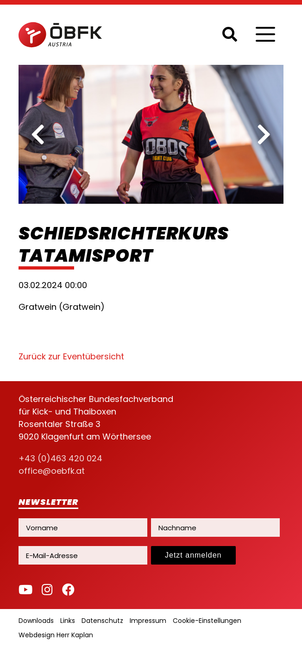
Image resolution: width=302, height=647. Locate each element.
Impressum (148, 620)
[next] (264, 134)
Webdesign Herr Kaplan (56, 635)
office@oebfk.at (52, 471)
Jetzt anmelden (193, 555)
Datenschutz (102, 620)
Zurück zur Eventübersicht (71, 356)
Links (67, 620)
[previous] (38, 134)
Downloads (36, 620)
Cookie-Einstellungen (207, 620)
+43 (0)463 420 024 (60, 458)
